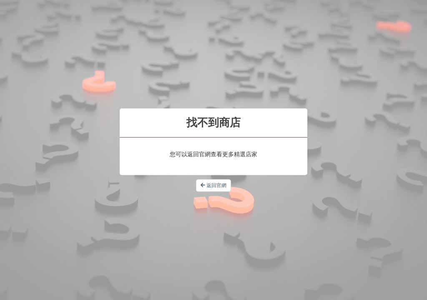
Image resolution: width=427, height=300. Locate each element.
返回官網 (213, 185)
